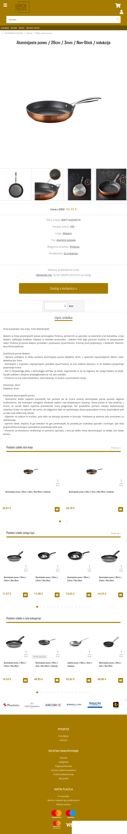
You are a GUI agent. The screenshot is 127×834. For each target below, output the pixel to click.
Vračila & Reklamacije (63, 774)
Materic (67, 233)
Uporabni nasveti (32, 28)
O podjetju (5, 28)
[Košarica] (117, 5)
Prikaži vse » (116, 447)
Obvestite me (44, 275)
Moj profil (63, 778)
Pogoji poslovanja (63, 766)
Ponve (29, 33)
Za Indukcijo (71, 253)
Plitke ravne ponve (43, 33)
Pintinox (74, 246)
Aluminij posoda (66, 240)
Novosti (63, 757)
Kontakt (14, 28)
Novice (21, 28)
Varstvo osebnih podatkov (63, 770)
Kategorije (63, 761)
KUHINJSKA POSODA (14, 33)
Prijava (120, 15)
